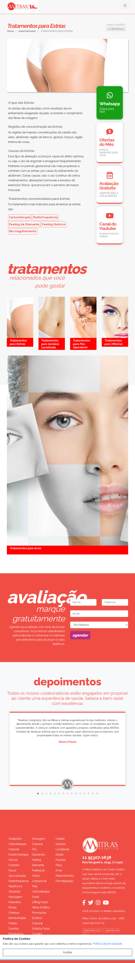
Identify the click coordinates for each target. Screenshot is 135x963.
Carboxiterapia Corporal (17, 846)
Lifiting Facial (40, 902)
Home (10, 31)
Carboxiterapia (20, 217)
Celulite (60, 838)
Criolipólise (14, 838)
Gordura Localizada (62, 846)
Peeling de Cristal (38, 873)
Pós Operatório (38, 852)
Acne (59, 870)
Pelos (59, 865)
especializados (27, 31)
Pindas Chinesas (13, 910)
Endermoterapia (17, 854)
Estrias (60, 854)
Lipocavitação (17, 875)
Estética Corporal (37, 920)
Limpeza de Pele (39, 883)
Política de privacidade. (108, 943)
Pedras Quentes (13, 926)
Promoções (39, 912)
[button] (38, 793)
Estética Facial (41, 928)
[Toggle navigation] (125, 5)
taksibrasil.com (92, 930)
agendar (80, 635)
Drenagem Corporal (38, 841)
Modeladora (15, 934)
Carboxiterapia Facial (41, 894)
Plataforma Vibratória (15, 889)
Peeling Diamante (38, 862)
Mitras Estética (41, 907)
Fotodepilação (64, 881)
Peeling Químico (53, 224)
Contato (37, 934)
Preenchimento (65, 875)
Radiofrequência (45, 217)
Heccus (13, 860)
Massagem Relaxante (15, 899)
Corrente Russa (13, 867)
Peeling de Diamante (24, 224)
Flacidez (61, 860)
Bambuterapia (17, 918)
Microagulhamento (22, 231)
